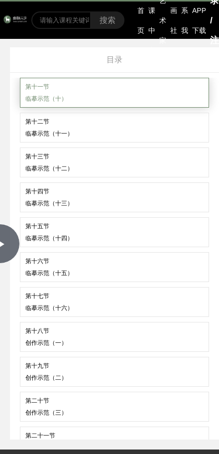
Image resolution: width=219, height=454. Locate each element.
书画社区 (173, 20)
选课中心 (151, 20)
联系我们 (184, 20)
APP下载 (199, 20)
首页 (140, 20)
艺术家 (162, 20)
